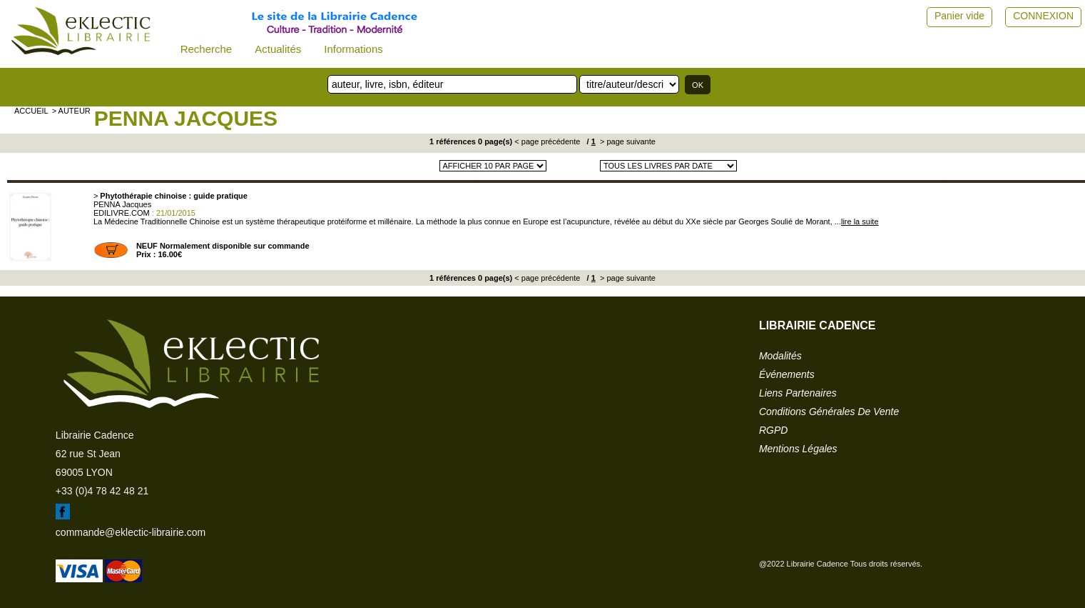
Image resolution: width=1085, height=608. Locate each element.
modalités (780, 356)
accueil (31, 110)
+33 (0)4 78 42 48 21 (102, 491)
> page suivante (627, 141)
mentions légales (798, 448)
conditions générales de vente (829, 411)
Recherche (206, 49)
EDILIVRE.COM (121, 213)
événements (787, 374)
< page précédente (547, 141)
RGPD (773, 430)
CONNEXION (1043, 15)
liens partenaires (798, 393)
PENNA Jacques (185, 118)
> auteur (71, 110)
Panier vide (959, 15)
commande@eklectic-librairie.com (130, 532)
